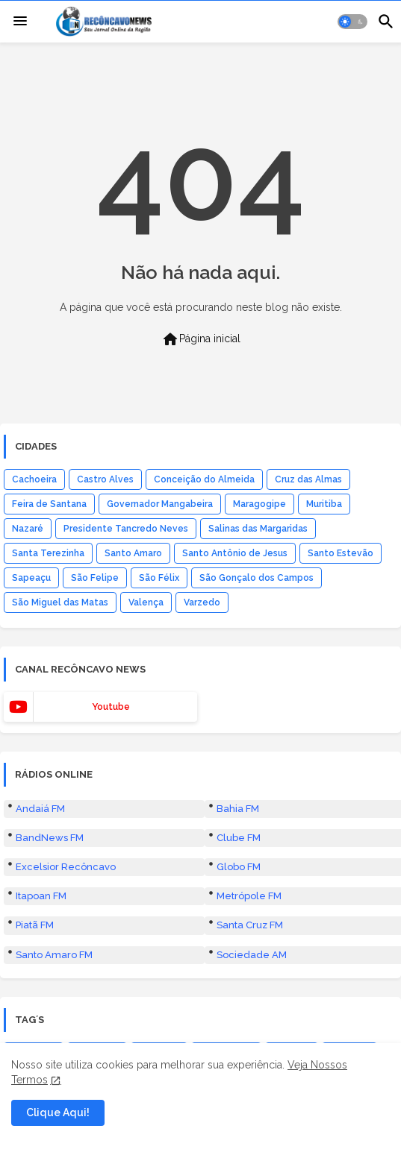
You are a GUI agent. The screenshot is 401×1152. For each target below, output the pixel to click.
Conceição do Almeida (204, 479)
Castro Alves (105, 479)
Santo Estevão (340, 553)
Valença (146, 602)
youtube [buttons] (111, 707)
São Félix (159, 578)
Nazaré (27, 528)
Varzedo (202, 602)
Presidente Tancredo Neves (125, 528)
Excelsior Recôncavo (66, 866)
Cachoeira (34, 479)
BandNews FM (50, 837)
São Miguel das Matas (60, 602)
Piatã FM (35, 925)
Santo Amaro (133, 553)
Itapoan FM (41, 895)
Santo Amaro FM (54, 954)
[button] (352, 21)
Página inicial (200, 339)
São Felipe (95, 578)
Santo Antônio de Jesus (234, 553)
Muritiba (324, 504)
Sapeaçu (31, 578)
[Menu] (20, 22)
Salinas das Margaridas (258, 528)
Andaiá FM (40, 808)
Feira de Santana (49, 504)
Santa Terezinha (48, 553)
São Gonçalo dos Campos (256, 578)
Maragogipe (259, 504)
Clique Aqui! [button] (58, 1112)
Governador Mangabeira (160, 504)
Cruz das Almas (308, 479)
